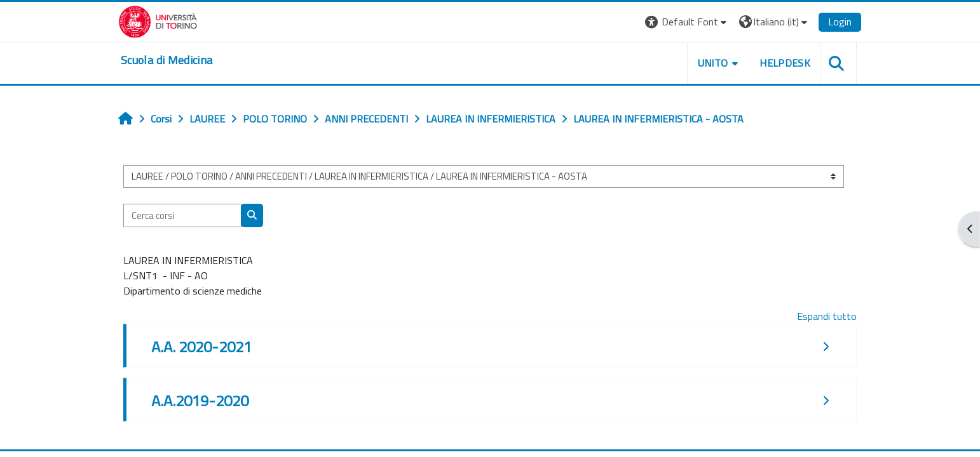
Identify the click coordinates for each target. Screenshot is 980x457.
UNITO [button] (713, 62)
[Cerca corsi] (182, 215)
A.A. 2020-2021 (201, 346)
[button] (687, 22)
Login (840, 21)
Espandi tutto (827, 316)
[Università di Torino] (158, 20)
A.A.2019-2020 (199, 400)
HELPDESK (784, 62)
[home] (166, 60)
